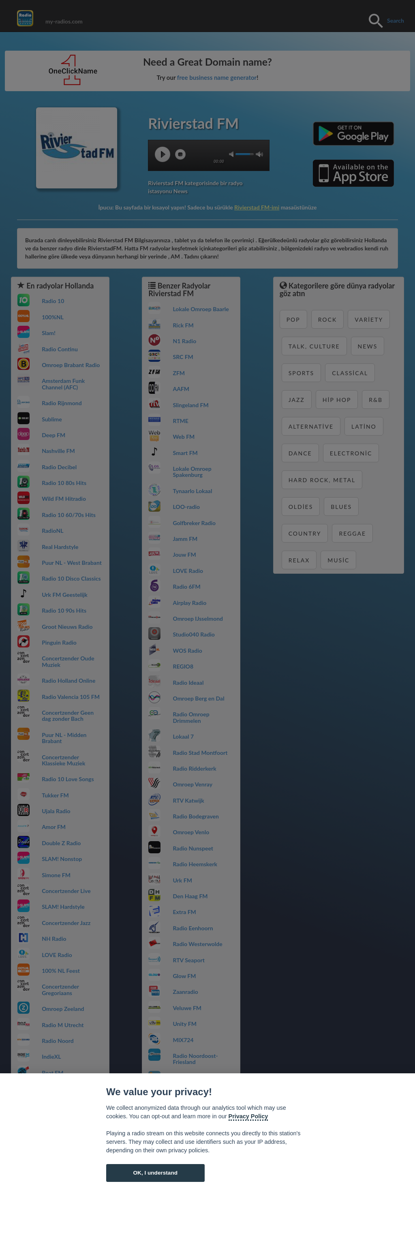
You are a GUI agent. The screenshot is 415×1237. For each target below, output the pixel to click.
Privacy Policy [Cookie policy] (248, 1116)
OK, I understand (155, 1173)
